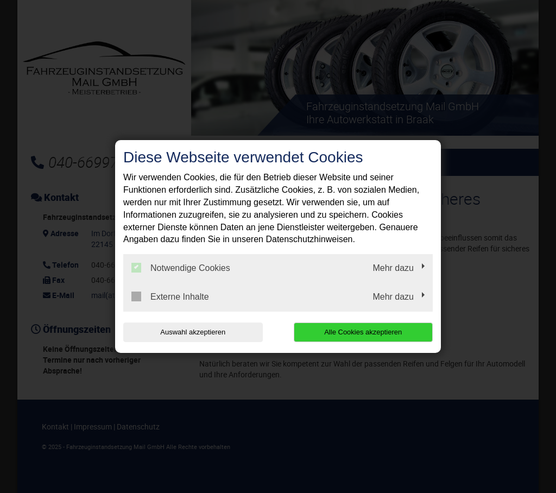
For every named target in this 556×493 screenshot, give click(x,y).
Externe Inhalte (170, 296)
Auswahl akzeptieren (192, 332)
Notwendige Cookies (180, 268)
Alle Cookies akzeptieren (363, 332)
